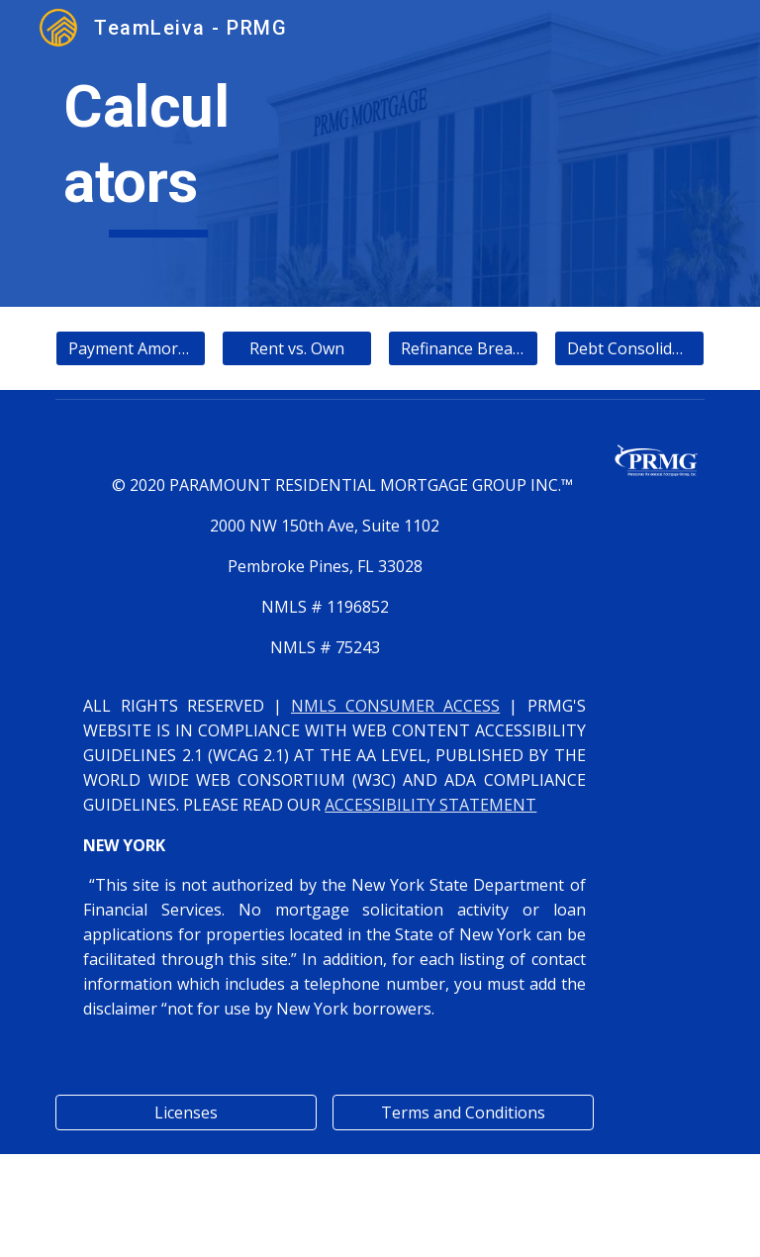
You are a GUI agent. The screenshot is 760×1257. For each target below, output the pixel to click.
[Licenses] (185, 1112)
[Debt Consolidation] (629, 348)
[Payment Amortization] (130, 348)
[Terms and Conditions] (462, 1112)
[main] (157, 152)
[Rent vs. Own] (296, 348)
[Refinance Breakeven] (462, 348)
